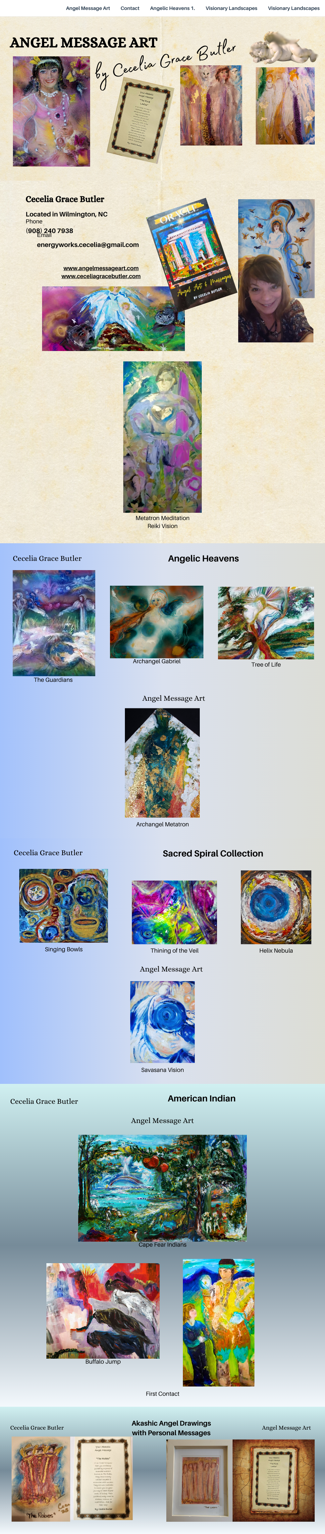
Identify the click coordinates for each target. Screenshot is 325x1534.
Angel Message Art (88, 8)
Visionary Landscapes (231, 8)
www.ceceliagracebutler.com (100, 275)
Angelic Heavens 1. (172, 8)
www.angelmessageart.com (100, 268)
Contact (130, 8)
